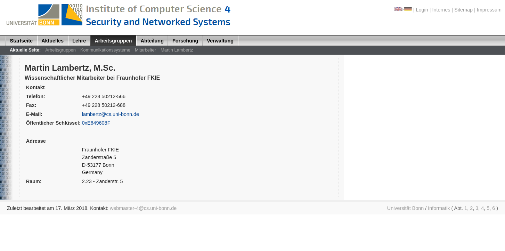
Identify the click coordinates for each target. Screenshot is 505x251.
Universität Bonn (405, 208)
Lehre (79, 41)
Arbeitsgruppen (113, 41)
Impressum (489, 10)
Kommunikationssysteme (105, 50)
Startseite (21, 41)
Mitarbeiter (145, 50)
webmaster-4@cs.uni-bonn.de (143, 208)
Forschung (185, 41)
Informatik (439, 208)
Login (422, 10)
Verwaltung (220, 41)
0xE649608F (96, 123)
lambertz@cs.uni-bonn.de (110, 114)
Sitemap (463, 10)
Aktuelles (52, 41)
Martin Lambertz (177, 50)
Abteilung (152, 41)
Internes (441, 10)
